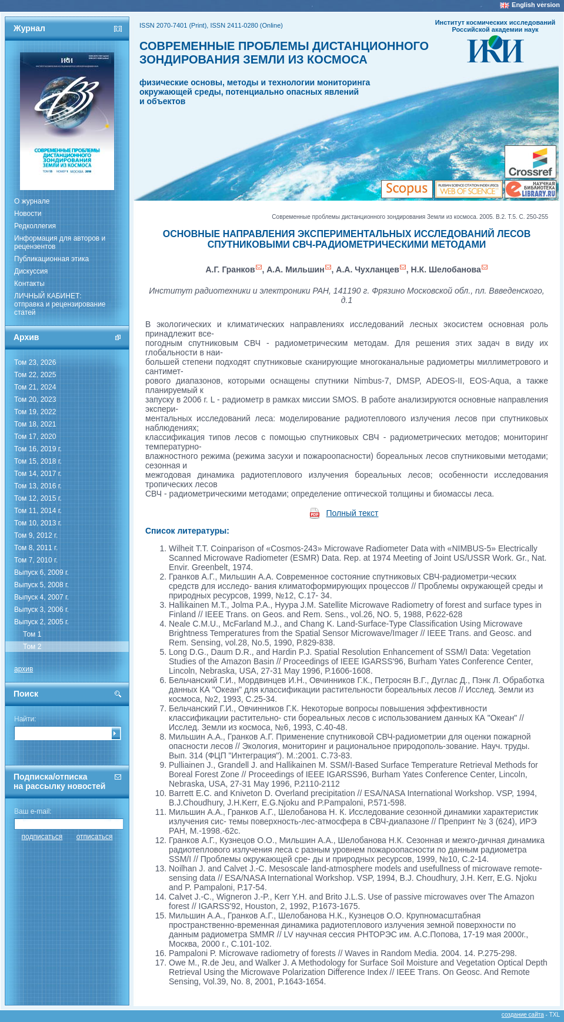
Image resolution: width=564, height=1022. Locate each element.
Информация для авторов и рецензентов (59, 242)
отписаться (94, 837)
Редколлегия (35, 226)
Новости (27, 213)
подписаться (42, 837)
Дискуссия (31, 271)
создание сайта (523, 1014)
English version (536, 4)
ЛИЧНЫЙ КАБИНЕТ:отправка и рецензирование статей (60, 304)
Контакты (29, 283)
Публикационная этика (51, 259)
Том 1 (32, 634)
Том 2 (32, 647)
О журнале (31, 201)
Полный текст (352, 513)
